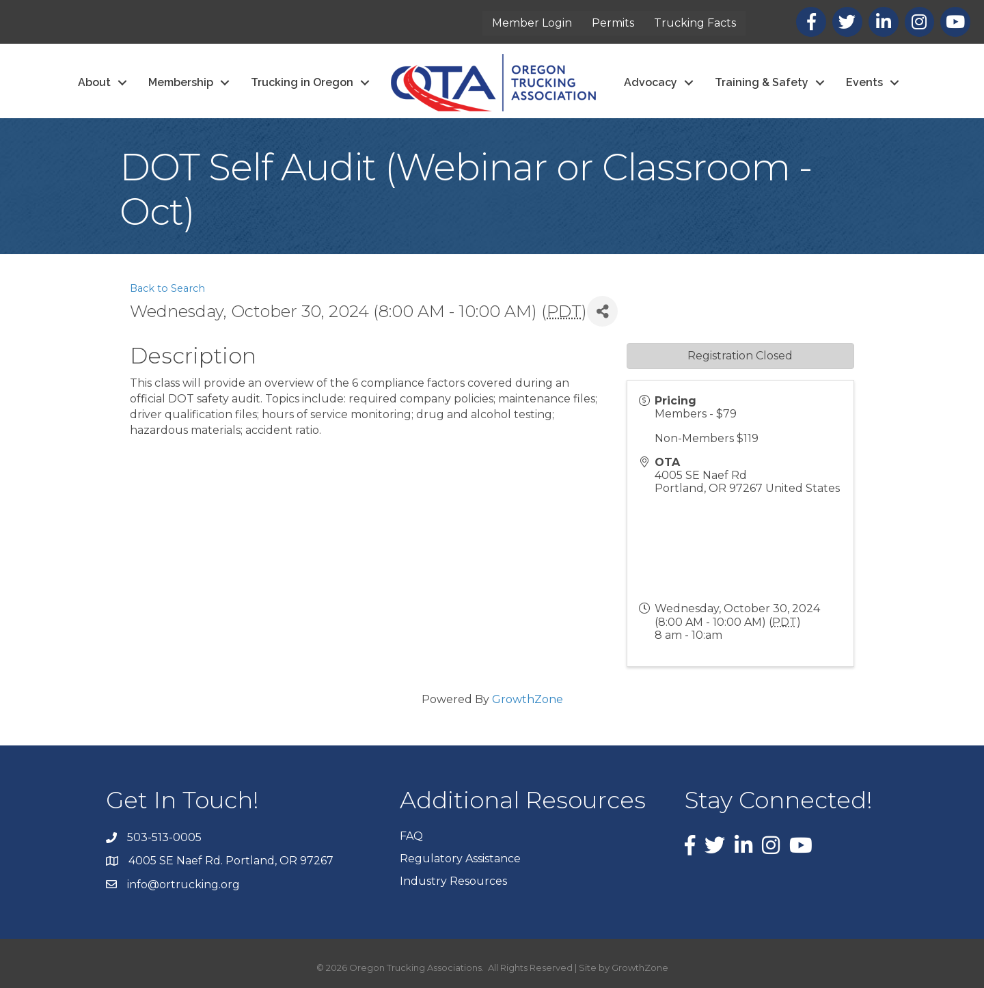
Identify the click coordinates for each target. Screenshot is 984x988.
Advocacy (650, 82)
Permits (613, 22)
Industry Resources (453, 881)
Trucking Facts (695, 22)
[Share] (602, 311)
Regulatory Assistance (460, 858)
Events (864, 82)
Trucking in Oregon (302, 82)
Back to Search (167, 288)
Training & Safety (761, 82)
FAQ (411, 835)
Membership (180, 82)
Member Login (532, 22)
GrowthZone (527, 699)
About (94, 82)
